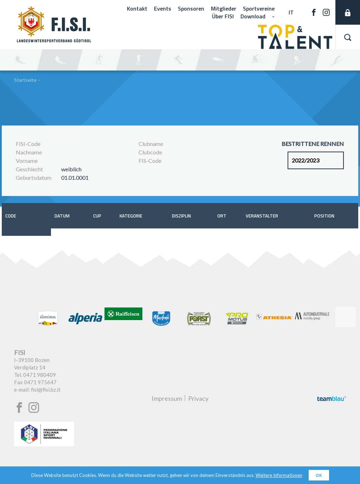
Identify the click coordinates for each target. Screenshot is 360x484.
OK (319, 475)
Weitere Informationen (279, 475)
